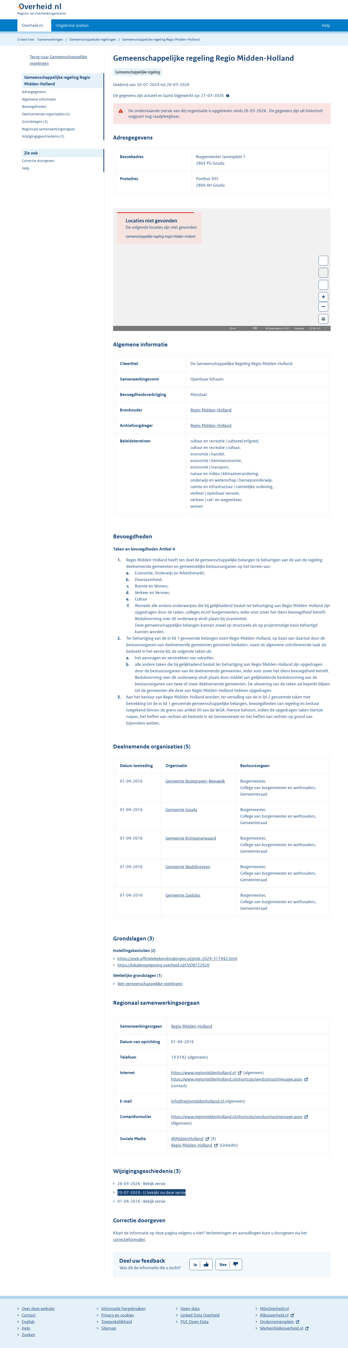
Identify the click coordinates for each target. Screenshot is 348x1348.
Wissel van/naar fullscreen (323, 260)
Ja (195, 1264)
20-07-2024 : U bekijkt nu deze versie (151, 1192)
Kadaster (300, 328)
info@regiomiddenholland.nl (198, 1101)
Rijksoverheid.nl (274, 1315)
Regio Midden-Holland (211, 410)
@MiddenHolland (187, 1138)
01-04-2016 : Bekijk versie (141, 1201)
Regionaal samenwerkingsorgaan (48, 129)
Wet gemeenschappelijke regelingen (150, 983)
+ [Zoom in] (323, 296)
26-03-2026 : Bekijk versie (141, 1183)
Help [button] (326, 25)
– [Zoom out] (323, 306)
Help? (227, 95)
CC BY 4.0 (316, 328)
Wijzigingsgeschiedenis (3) (43, 136)
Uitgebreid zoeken (72, 25)
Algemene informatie (39, 99)
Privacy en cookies (117, 1315)
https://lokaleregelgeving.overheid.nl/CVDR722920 (163, 965)
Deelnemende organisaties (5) (46, 114)
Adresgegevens (34, 91)
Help (25, 168)
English (28, 1321)
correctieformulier (129, 1239)
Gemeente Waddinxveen (188, 866)
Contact (29, 1315)
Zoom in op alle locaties (323, 285)
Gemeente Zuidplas (183, 895)
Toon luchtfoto (323, 273)
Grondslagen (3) (35, 121)
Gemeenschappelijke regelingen (92, 39)
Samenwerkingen (50, 39)
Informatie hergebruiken (123, 1308)
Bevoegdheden (34, 106)
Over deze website (38, 1308)
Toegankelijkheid (116, 1321)
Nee (223, 1264)
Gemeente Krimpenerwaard (191, 838)
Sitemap (108, 1328)
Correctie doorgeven (38, 160)
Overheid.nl (32, 26)
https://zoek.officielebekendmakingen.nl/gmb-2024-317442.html (177, 958)
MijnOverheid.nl (274, 1308)
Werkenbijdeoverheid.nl (281, 1328)
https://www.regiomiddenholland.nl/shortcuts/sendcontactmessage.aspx (236, 1079)
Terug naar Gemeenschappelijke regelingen (58, 60)
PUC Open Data (195, 1321)
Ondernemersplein (277, 1321)
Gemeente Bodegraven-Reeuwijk (195, 781)
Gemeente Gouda (181, 809)
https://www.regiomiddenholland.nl (203, 1072)
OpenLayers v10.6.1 (280, 328)
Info (255, 328)
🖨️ (323, 318)
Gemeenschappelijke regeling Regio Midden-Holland (57, 81)
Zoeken (28, 1334)
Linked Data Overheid (200, 1315)
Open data (190, 1308)
